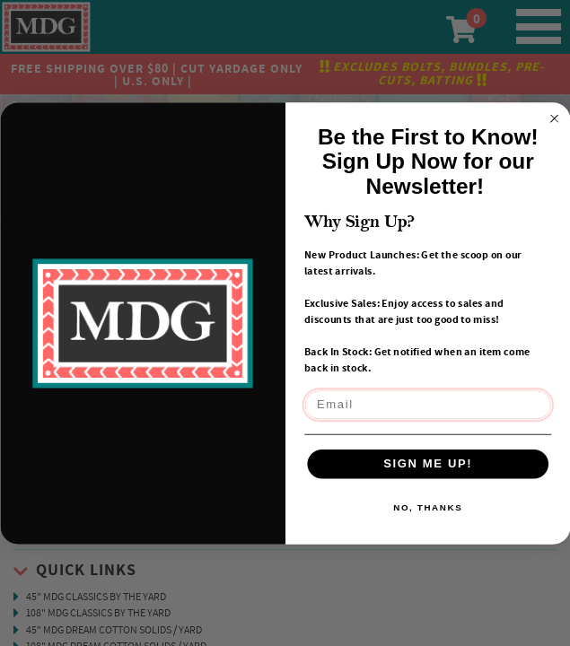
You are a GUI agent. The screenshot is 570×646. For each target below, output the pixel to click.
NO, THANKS (427, 507)
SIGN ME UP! (427, 463)
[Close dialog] (554, 118)
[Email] (427, 405)
